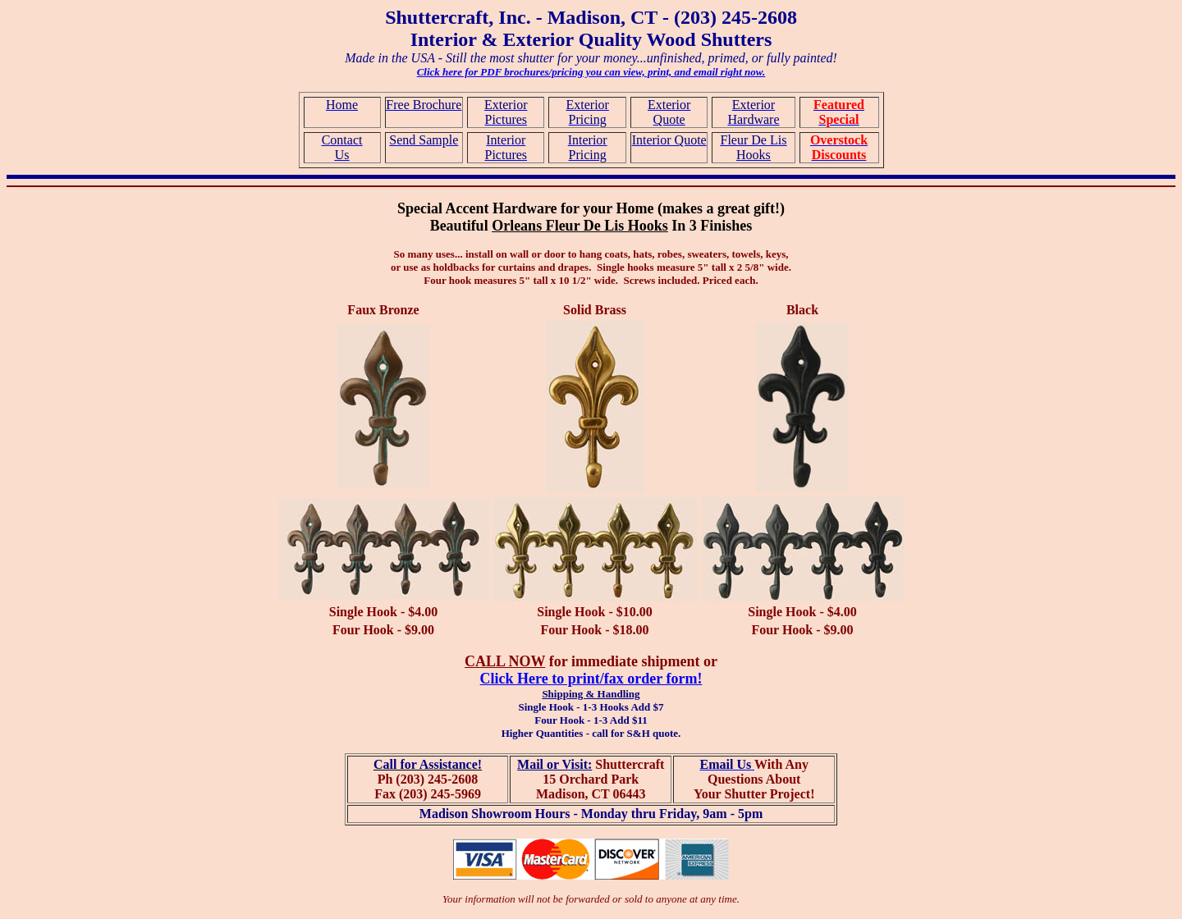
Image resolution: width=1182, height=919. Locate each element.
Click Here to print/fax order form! (591, 678)
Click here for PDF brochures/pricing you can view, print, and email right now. (591, 72)
